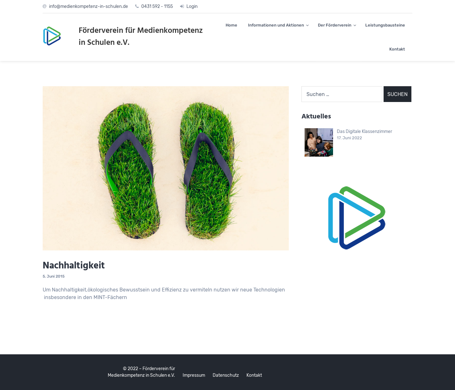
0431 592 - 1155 (157, 6)
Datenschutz (226, 375)
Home (231, 25)
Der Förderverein (334, 25)
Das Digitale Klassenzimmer (364, 131)
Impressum (194, 375)
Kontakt (397, 49)
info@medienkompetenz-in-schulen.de (88, 6)
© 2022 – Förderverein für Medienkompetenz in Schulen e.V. (141, 372)
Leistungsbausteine (385, 25)
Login (191, 6)
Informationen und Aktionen (276, 25)
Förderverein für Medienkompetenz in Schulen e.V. (141, 37)
